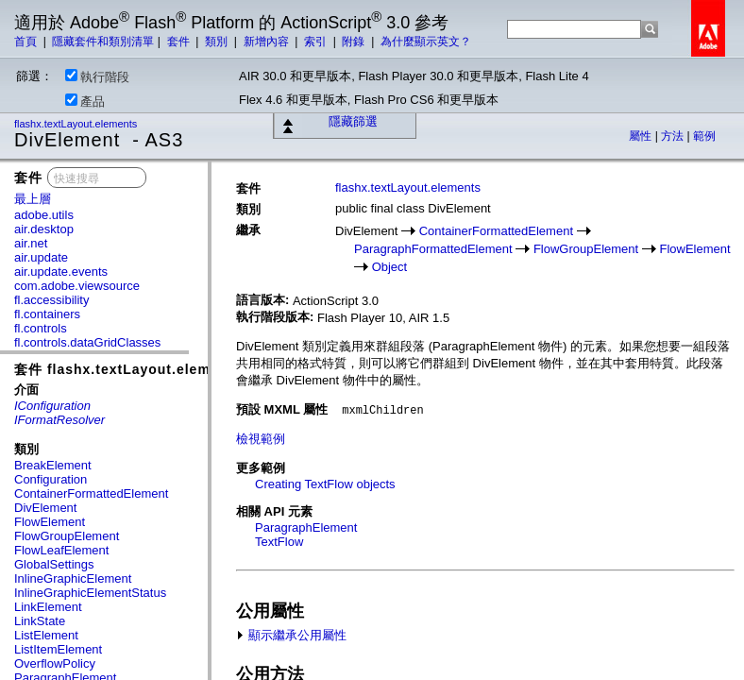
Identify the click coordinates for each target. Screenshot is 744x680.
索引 (317, 41)
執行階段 (97, 76)
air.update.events (61, 271)
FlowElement (49, 522)
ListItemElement (58, 649)
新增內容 (268, 41)
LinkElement (48, 607)
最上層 (32, 199)
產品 (85, 101)
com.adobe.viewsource (77, 286)
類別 (217, 41)
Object (390, 267)
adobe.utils (44, 215)
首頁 (27, 41)
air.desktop (44, 229)
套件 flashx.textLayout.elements (128, 369)
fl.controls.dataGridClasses (87, 342)
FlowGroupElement (66, 536)
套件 (180, 41)
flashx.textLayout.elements (77, 123)
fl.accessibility (51, 300)
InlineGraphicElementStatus (90, 593)
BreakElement (53, 465)
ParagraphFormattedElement (433, 249)
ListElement (46, 635)
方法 (673, 136)
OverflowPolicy (54, 663)
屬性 (641, 136)
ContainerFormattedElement (91, 493)
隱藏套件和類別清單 (103, 41)
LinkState (39, 621)
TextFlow (279, 542)
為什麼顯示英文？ (425, 41)
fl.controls (40, 328)
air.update (41, 257)
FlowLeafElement (61, 550)
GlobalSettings (54, 564)
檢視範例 (260, 439)
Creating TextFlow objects (325, 484)
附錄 (354, 41)
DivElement (45, 508)
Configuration (50, 479)
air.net (30, 243)
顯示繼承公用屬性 (291, 635)
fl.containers (47, 314)
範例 (704, 136)
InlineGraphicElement (72, 578)
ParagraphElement (306, 527)
